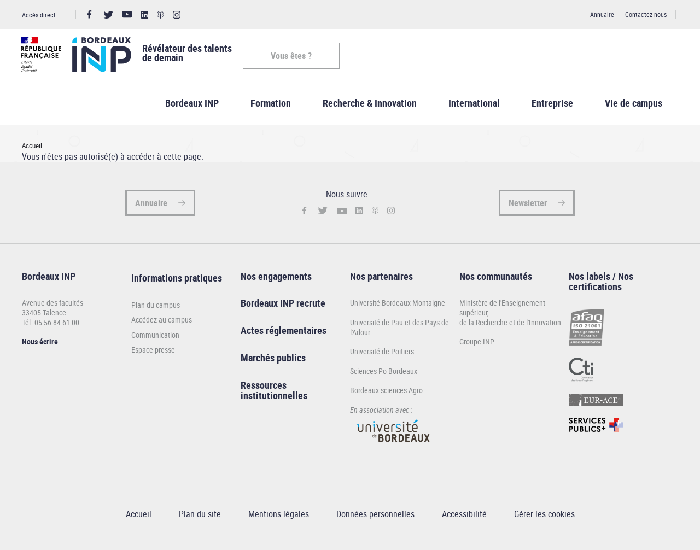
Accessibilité (464, 516)
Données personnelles (375, 516)
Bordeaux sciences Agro (386, 392)
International (474, 104)
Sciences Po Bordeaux (383, 372)
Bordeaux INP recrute (283, 305)
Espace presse (153, 352)
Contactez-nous (646, 14)
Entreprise (552, 104)
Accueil (32, 148)
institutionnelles (274, 397)
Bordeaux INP (192, 104)
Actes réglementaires (283, 332)
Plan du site (200, 516)
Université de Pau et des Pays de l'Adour (399, 329)
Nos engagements (276, 277)
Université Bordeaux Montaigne (397, 305)
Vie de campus (633, 104)
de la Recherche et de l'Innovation (510, 324)
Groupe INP (476, 343)
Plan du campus (155, 307)
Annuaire (602, 14)
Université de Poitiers (382, 353)
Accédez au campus (161, 322)
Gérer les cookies (544, 516)
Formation (270, 104)
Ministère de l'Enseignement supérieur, (502, 310)
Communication (155, 337)
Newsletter (528, 204)
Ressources (264, 386)
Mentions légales (278, 516)
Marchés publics (273, 359)
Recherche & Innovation (370, 104)
